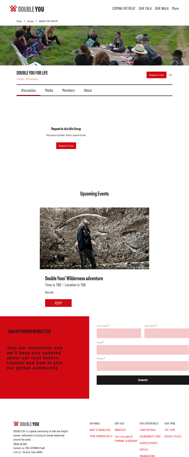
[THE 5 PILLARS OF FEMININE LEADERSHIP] (126, 439)
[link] (28, 90)
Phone (100, 358)
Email (99, 342)
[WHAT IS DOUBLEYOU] (101, 430)
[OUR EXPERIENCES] (151, 423)
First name (102, 326)
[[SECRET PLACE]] (176, 436)
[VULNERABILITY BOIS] (151, 436)
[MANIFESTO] (126, 430)
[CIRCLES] (151, 449)
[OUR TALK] (126, 423)
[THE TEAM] (176, 430)
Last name (150, 326)
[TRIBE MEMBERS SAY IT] (101, 436)
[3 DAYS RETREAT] (151, 430)
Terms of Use (20, 443)
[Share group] (170, 75)
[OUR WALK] (101, 423)
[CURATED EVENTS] (151, 443)
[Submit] (143, 380)
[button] (176, 423)
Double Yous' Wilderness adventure (74, 278)
